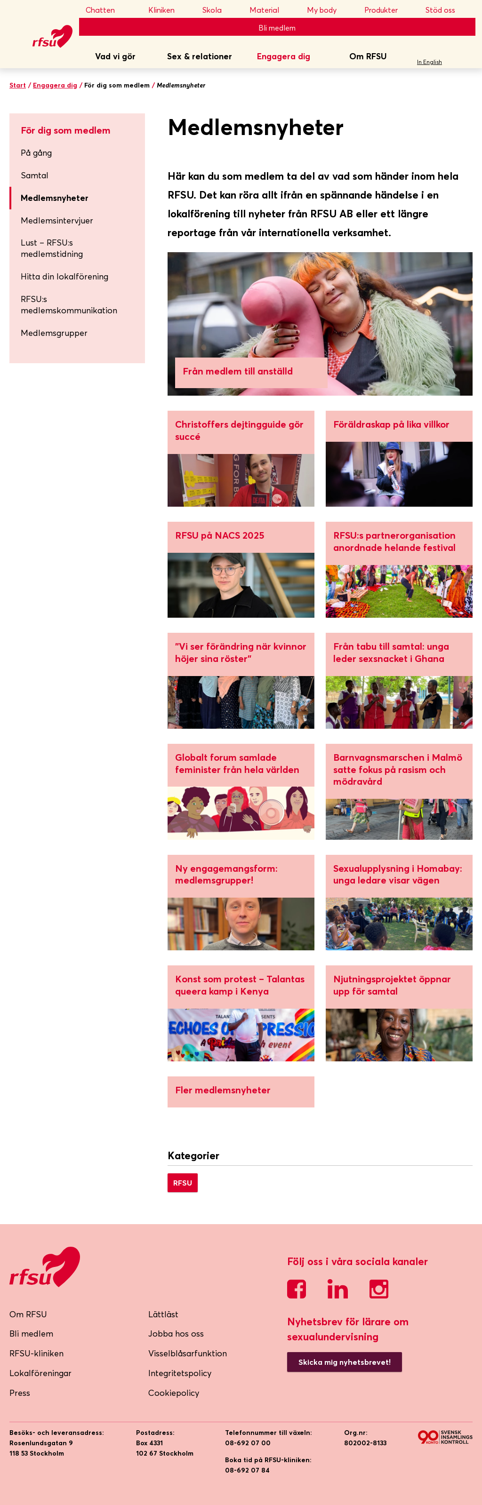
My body (328, 10)
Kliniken (167, 10)
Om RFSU (368, 56)
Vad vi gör (115, 56)
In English (429, 61)
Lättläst (163, 1314)
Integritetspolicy (180, 1373)
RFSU (182, 1182)
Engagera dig (283, 56)
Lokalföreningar (40, 1373)
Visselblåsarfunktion (187, 1353)
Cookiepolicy (174, 1392)
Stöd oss (447, 10)
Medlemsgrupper (54, 332)
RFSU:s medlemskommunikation (69, 305)
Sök (465, 57)
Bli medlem (277, 27)
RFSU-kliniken (36, 1353)
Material (270, 10)
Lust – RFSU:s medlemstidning (52, 248)
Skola (218, 10)
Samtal (79, 175)
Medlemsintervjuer (57, 220)
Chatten (109, 10)
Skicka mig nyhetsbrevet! (344, 1362)
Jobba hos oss (176, 1333)
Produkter (387, 10)
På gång (79, 152)
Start (17, 85)
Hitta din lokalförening (64, 276)
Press (19, 1392)
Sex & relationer (199, 56)
